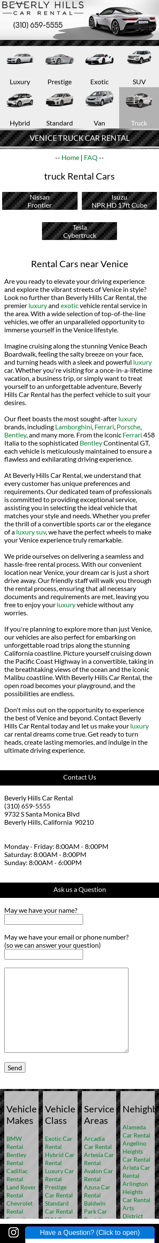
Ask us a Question (79, 889)
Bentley (15, 435)
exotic (69, 305)
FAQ (91, 157)
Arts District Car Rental (137, 1216)
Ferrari (104, 427)
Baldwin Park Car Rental (95, 1211)
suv (41, 532)
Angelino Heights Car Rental (137, 1151)
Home (70, 157)
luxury (37, 305)
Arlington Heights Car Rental (137, 1191)
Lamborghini (73, 427)
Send (15, 1067)
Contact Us (79, 777)
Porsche (128, 427)
